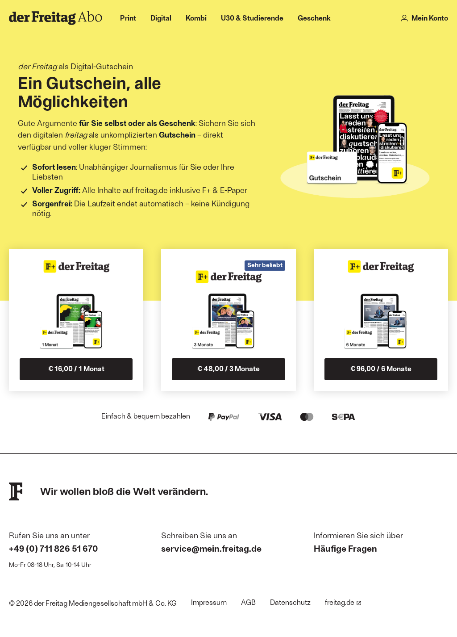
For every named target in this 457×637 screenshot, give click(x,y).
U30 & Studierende (252, 17)
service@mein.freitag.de (211, 548)
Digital (160, 17)
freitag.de (343, 602)
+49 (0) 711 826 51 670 (53, 548)
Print (128, 17)
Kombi (196, 17)
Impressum (209, 602)
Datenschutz (290, 602)
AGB (248, 602)
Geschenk (314, 17)
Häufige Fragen (345, 548)
